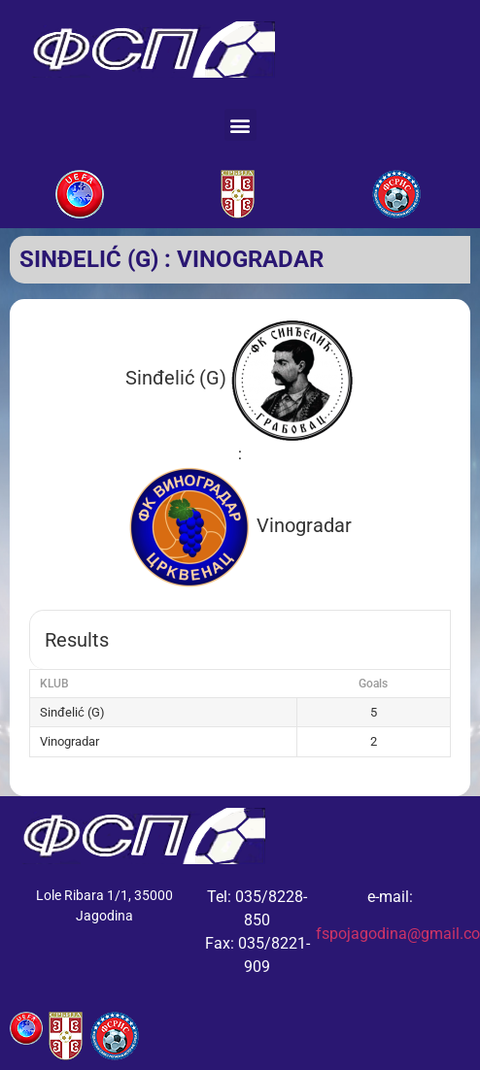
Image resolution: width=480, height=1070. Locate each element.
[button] (240, 125)
